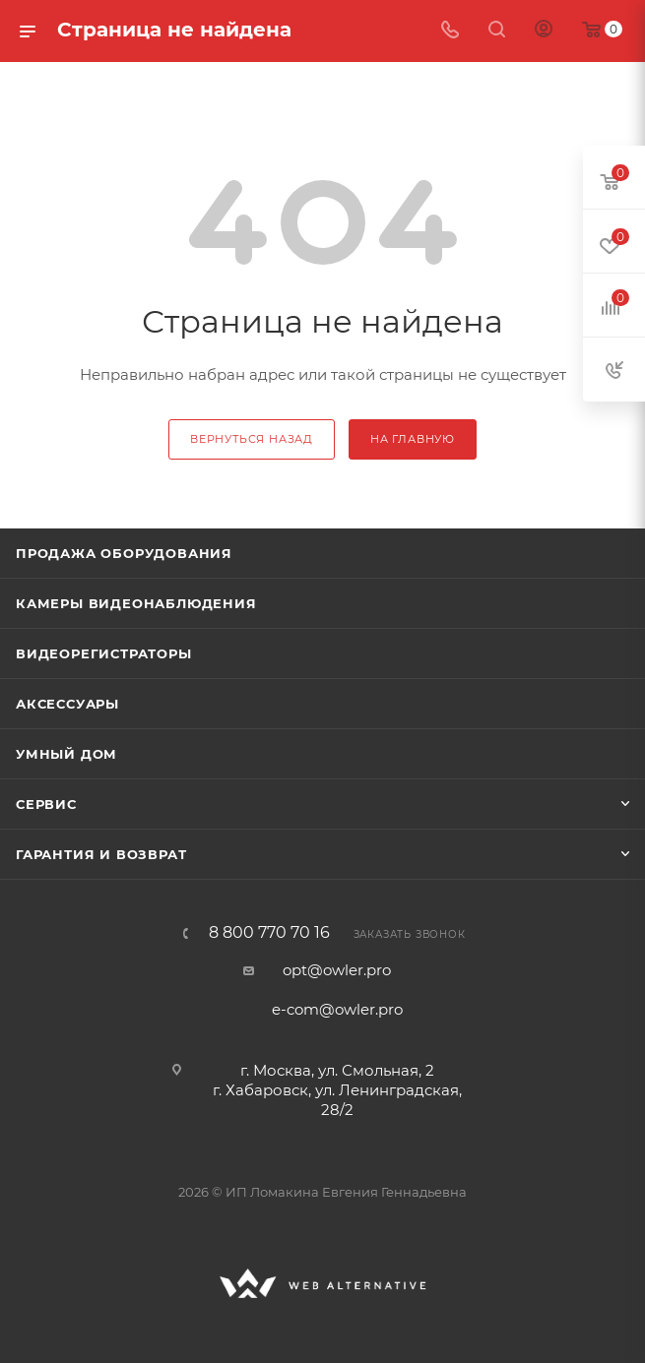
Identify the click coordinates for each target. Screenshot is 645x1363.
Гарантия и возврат (101, 854)
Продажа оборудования (124, 553)
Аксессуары (67, 704)
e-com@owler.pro (337, 1009)
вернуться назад (251, 439)
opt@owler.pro (337, 969)
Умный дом (66, 754)
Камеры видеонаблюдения (136, 603)
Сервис (46, 804)
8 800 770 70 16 (269, 933)
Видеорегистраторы (104, 653)
